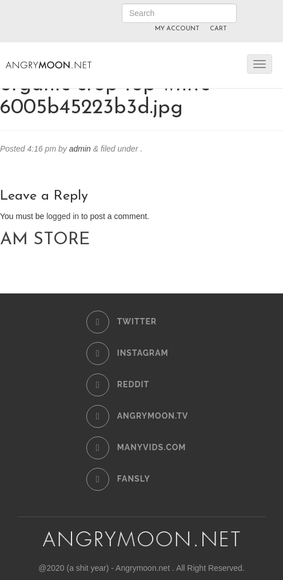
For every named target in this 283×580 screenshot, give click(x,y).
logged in (62, 216)
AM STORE (45, 240)
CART (218, 29)
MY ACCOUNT (177, 29)
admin (80, 148)
